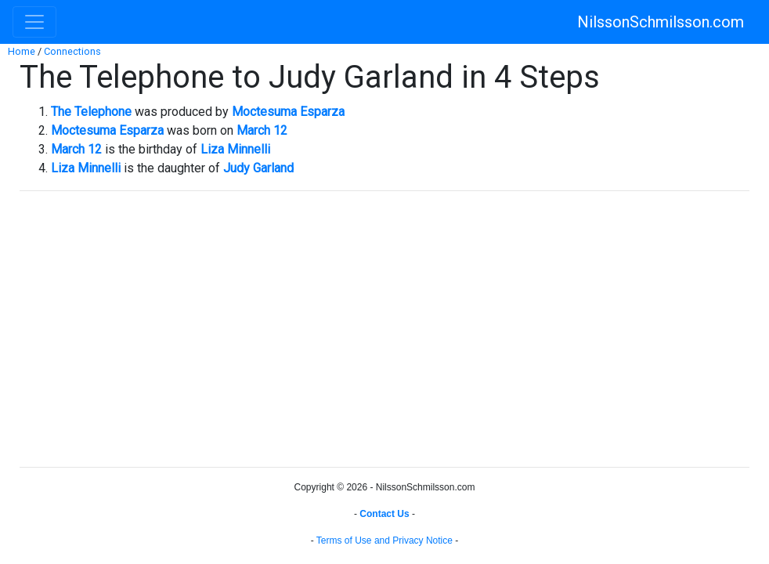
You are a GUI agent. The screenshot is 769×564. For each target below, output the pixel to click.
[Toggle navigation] (34, 22)
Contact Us (384, 513)
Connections (72, 51)
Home (21, 51)
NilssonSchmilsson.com (660, 22)
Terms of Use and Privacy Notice (384, 540)
